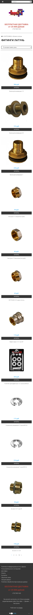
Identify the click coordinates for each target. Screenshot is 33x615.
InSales (20, 608)
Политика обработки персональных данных (14, 582)
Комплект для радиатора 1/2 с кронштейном (16, 383)
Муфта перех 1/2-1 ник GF (16, 341)
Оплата (3, 573)
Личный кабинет (6, 579)
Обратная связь (6, 577)
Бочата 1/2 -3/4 (16, 550)
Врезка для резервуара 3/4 (16, 133)
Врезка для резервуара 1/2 (16, 91)
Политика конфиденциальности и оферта (13, 566)
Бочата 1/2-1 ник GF (16, 509)
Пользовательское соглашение (11, 569)
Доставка (4, 571)
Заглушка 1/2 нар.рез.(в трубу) (16, 216)
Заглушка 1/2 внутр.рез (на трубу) (16, 258)
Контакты (4, 575)
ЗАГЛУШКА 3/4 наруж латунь (16, 300)
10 (19, 555)
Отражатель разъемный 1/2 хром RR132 (16, 425)
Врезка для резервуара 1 (16, 174)
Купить (16, 87)
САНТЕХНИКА (8, 36)
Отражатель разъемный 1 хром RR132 (16, 467)
